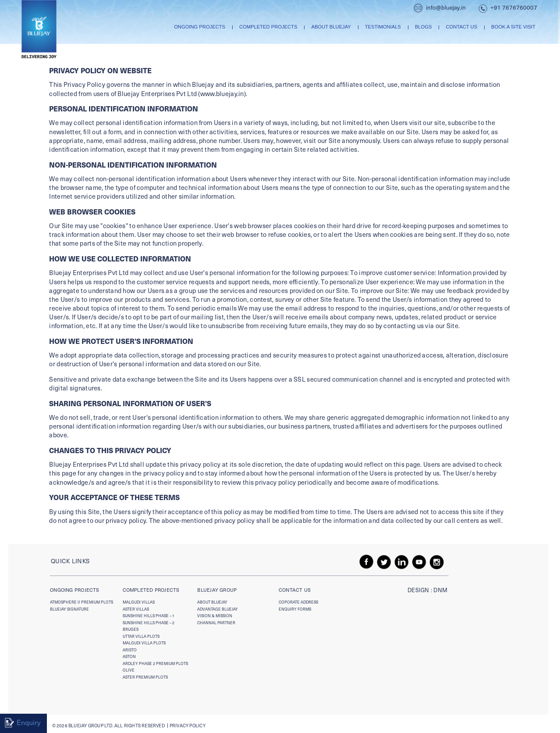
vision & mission (214, 615)
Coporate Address (298, 601)
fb (367, 562)
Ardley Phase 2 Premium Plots (155, 663)
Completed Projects (268, 26)
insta (437, 562)
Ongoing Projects (199, 26)
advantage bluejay (217, 608)
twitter (384, 562)
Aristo (130, 649)
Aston (129, 656)
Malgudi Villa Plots (144, 642)
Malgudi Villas (139, 601)
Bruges (130, 629)
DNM (440, 590)
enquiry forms (295, 608)
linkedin (402, 562)
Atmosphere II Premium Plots (81, 601)
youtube (419, 562)
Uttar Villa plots (141, 636)
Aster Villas (136, 608)
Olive (129, 669)
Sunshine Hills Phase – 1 (148, 615)
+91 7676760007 (513, 7)
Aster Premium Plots (145, 676)
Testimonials (383, 26)
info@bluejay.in (446, 7)
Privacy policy (188, 725)
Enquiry (29, 722)
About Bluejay (331, 26)
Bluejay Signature (69, 608)
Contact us (461, 26)
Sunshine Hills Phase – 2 (148, 622)
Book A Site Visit (513, 26)
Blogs (423, 26)
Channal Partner (216, 622)
